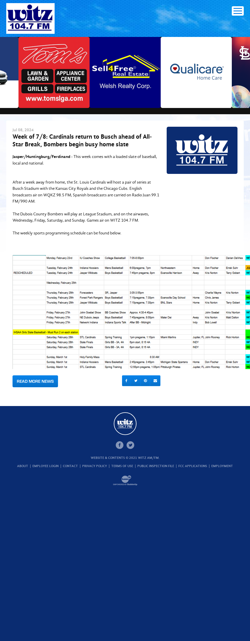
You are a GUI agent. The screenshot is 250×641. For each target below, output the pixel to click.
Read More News (35, 381)
